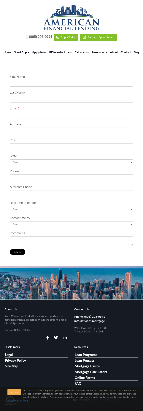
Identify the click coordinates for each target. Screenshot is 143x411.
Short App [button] (21, 52)
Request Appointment (99, 37)
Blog (136, 52)
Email (14, 108)
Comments (17, 233)
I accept (14, 392)
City (12, 140)
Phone (14, 171)
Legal (9, 355)
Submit (18, 251)
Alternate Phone (21, 187)
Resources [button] (99, 52)
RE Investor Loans (60, 52)
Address (15, 124)
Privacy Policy (15, 360)
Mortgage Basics (87, 366)
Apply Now (39, 52)
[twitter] (55, 338)
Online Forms (85, 378)
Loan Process (84, 360)
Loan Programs (86, 355)
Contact (126, 52)
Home (7, 52)
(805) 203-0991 (39, 37)
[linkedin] (64, 338)
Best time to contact (24, 203)
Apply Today (66, 37)
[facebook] (46, 338)
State (13, 156)
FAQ (78, 383)
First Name (18, 77)
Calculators (82, 52)
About (114, 52)
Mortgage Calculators (91, 372)
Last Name (18, 92)
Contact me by (20, 218)
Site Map (11, 366)
